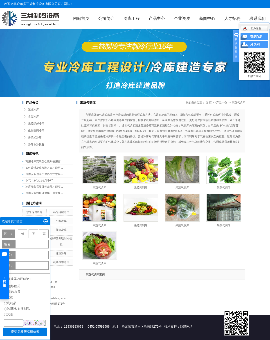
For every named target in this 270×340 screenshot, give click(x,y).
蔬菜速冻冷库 (61, 262)
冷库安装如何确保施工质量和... (44, 193)
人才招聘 (232, 18)
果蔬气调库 (238, 102)
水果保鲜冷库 (34, 212)
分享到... (256, 44)
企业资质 (182, 18)
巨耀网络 (186, 326)
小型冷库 (61, 221)
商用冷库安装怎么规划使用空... (44, 161)
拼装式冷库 (35, 137)
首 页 (208, 102)
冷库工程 (132, 18)
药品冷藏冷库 (61, 212)
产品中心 (157, 18)
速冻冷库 (33, 109)
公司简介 (106, 18)
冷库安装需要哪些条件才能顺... (44, 186)
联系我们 (258, 18)
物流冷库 (61, 229)
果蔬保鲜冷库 (36, 123)
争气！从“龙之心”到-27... (40, 180)
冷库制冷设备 (36, 144)
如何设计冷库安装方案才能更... (44, 167)
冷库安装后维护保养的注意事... (44, 174)
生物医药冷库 (36, 130)
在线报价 (256, 36)
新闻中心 (207, 18)
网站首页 (81, 18)
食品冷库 (33, 116)
